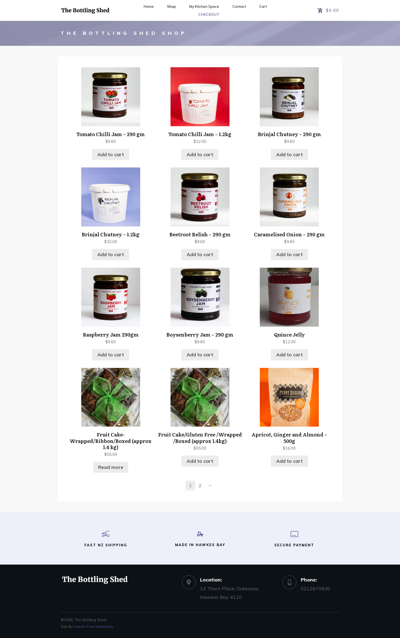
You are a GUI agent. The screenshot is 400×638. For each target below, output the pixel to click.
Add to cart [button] (110, 154)
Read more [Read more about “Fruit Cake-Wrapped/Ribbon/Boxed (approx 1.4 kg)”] (110, 467)
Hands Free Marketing (93, 626)
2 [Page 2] (200, 485)
